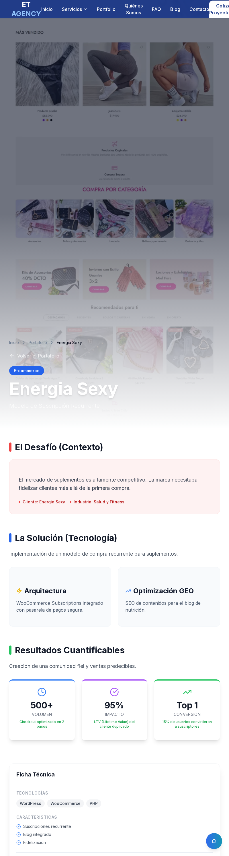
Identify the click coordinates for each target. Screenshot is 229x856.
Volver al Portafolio (34, 356)
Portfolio (106, 9)
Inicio (47, 9)
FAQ (156, 9)
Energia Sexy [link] (69, 342)
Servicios (75, 9)
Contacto (199, 9)
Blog (175, 9)
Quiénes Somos (134, 9)
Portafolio (38, 342)
